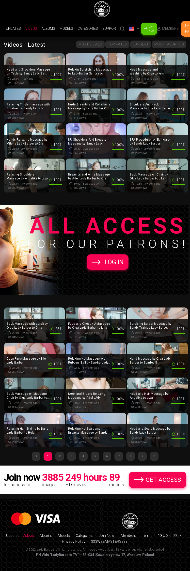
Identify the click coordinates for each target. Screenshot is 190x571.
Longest (141, 44)
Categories (88, 28)
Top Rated (117, 44)
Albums (48, 28)
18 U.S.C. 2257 (169, 536)
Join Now (151, 28)
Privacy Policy (73, 541)
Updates (13, 28)
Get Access (163, 479)
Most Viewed (90, 44)
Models (66, 28)
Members (170, 28)
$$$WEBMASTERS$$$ (109, 541)
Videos (31, 28)
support (110, 28)
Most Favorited (169, 44)
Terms (147, 536)
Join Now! (107, 536)
